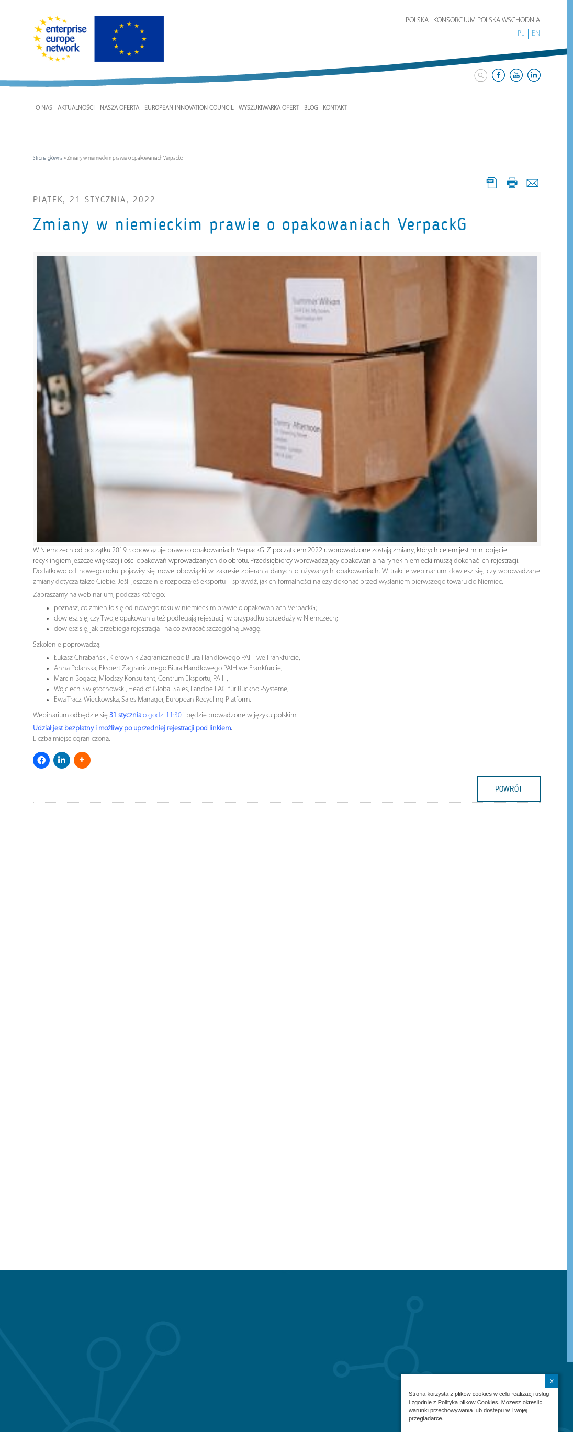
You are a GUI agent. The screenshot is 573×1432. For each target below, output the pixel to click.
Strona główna (48, 158)
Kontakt (335, 108)
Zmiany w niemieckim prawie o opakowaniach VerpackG (250, 224)
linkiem (220, 728)
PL (521, 34)
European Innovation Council (188, 108)
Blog (311, 108)
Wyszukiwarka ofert (269, 108)
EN (536, 34)
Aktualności (76, 108)
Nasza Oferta (119, 108)
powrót (508, 789)
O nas (44, 108)
